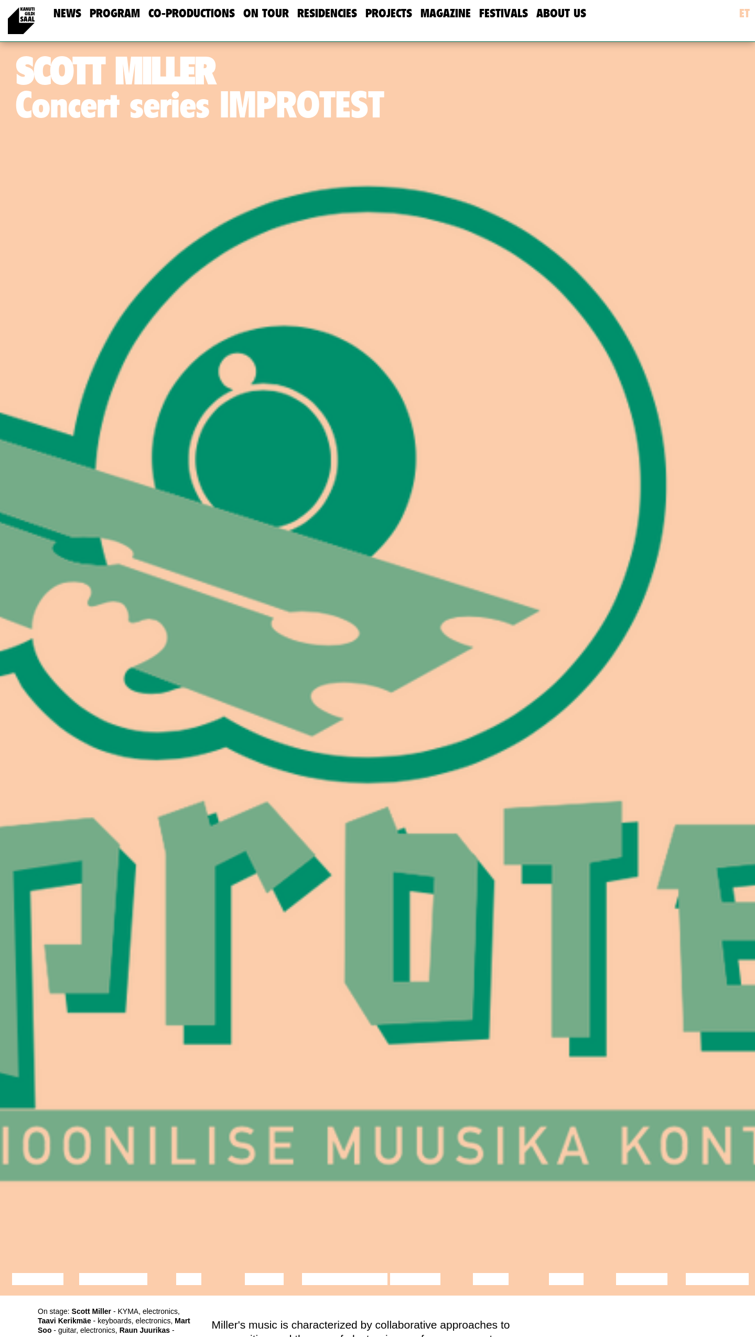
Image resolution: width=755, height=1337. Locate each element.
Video (566, 1279)
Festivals (503, 13)
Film (188, 1279)
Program (115, 13)
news (67, 13)
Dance (264, 1279)
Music (491, 1279)
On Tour (266, 13)
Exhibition (717, 1279)
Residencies (327, 13)
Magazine (445, 13)
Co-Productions (191, 13)
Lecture (37, 1279)
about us (561, 13)
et (744, 13)
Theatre (415, 1279)
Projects (388, 13)
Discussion (113, 1279)
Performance (344, 1279)
